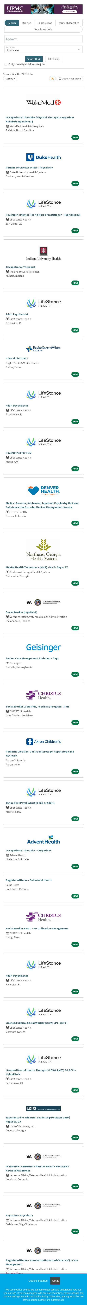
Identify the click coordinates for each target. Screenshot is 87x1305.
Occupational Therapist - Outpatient (28, 850)
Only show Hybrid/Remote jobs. (27, 64)
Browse (26, 23)
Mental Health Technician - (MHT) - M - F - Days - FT (37, 567)
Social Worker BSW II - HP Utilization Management (37, 928)
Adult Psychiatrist (17, 314)
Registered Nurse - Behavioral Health (29, 880)
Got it (55, 1280)
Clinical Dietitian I (17, 358)
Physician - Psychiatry (19, 1215)
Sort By (9, 78)
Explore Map (45, 23)
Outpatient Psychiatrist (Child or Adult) (30, 803)
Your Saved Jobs (43, 29)
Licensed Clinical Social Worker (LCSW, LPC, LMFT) (36, 1022)
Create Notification (70, 78)
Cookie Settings (38, 1280)
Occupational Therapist (20, 267)
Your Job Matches (69, 23)
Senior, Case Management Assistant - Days (32, 658)
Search (12, 23)
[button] (54, 59)
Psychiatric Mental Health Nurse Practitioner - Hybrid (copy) (43, 214)
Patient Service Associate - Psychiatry (29, 167)
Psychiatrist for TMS (18, 452)
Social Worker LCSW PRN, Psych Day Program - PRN (37, 706)
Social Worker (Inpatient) (21, 612)
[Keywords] (43, 39)
